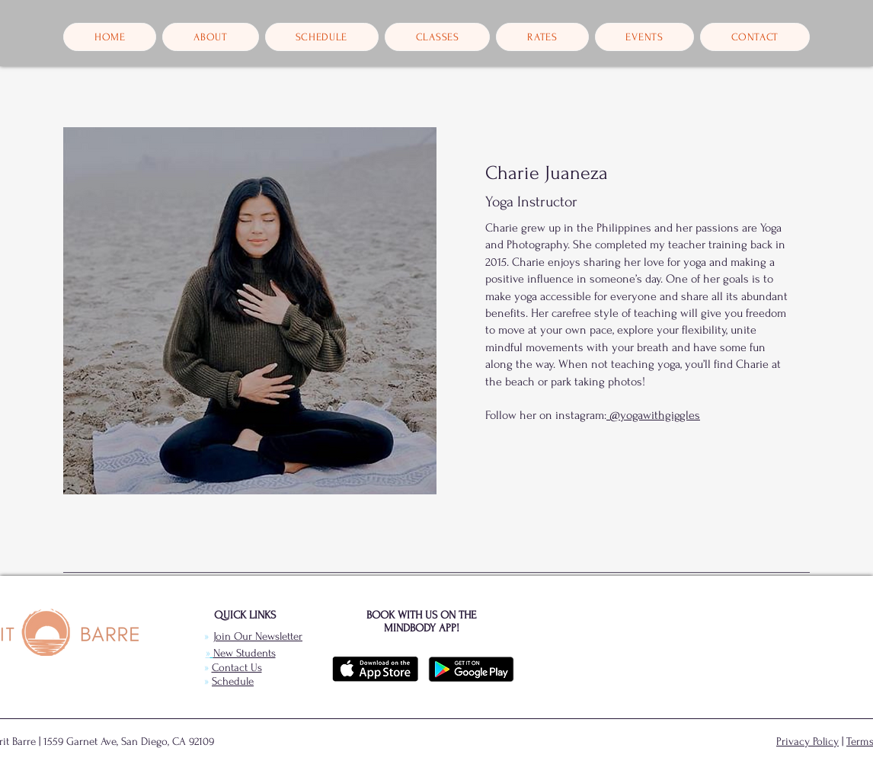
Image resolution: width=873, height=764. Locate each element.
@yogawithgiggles (653, 415)
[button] (210, 37)
